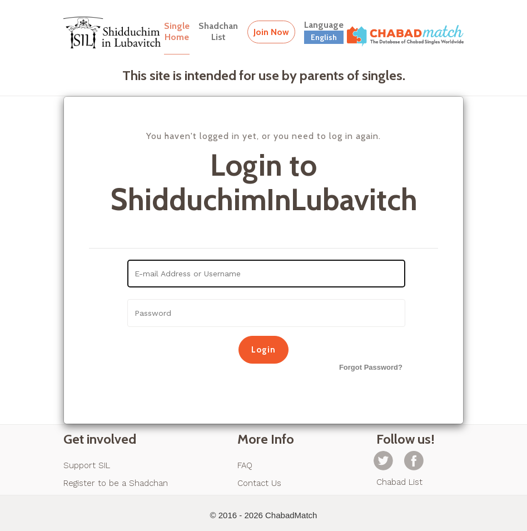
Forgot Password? (370, 367)
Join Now (271, 32)
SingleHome (177, 31)
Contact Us (259, 483)
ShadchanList (218, 31)
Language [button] (324, 31)
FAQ (244, 465)
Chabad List (399, 482)
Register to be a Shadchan (115, 483)
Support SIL (86, 465)
